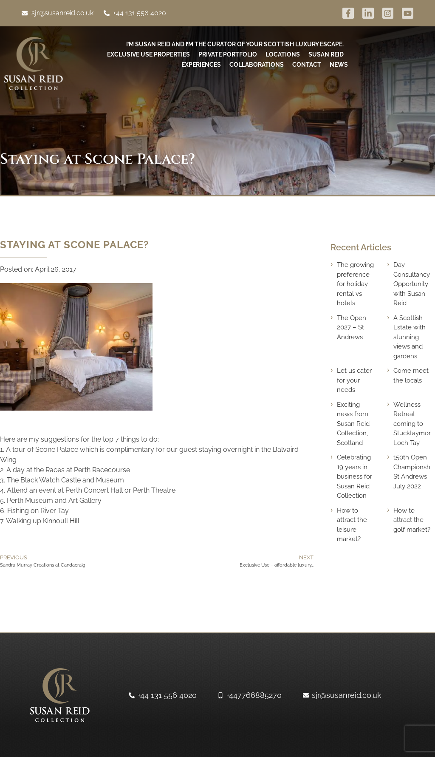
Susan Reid (326, 54)
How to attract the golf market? (411, 520)
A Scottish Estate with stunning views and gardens (409, 337)
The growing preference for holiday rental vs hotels (355, 284)
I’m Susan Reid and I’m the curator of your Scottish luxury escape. (235, 44)
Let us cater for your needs (354, 380)
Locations (283, 54)
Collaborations (256, 64)
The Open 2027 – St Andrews (351, 327)
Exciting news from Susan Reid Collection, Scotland (353, 424)
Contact (306, 64)
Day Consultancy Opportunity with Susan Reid (411, 284)
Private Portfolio (227, 54)
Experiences (201, 64)
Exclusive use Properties (148, 54)
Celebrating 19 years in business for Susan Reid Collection (354, 476)
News (339, 64)
